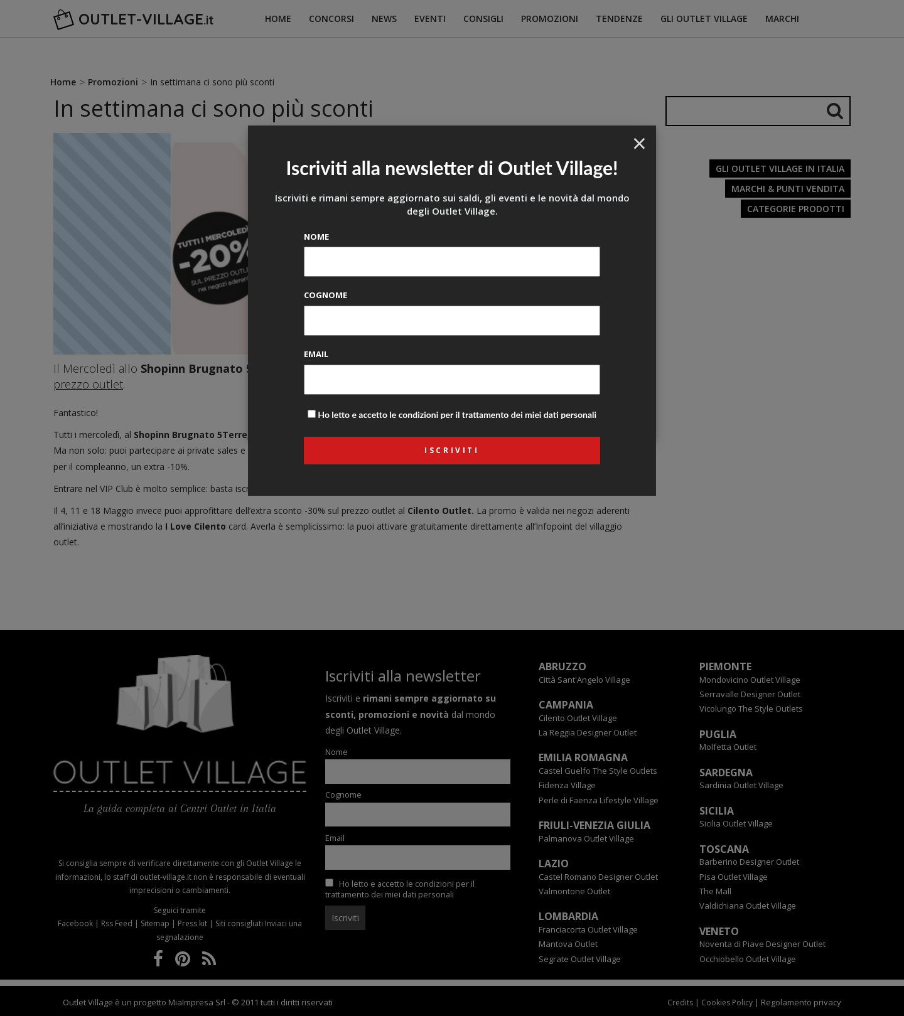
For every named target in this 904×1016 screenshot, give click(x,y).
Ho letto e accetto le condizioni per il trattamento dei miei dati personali (457, 414)
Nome (316, 236)
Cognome (325, 295)
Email (316, 354)
